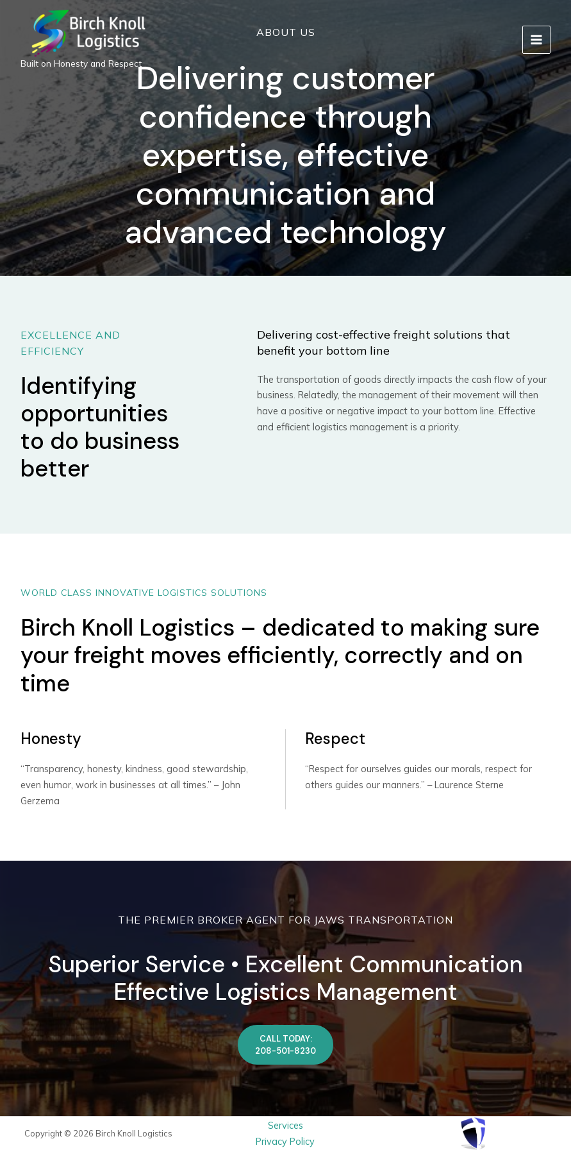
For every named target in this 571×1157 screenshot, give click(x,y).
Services (285, 1125)
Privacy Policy (285, 1141)
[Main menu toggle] (536, 40)
